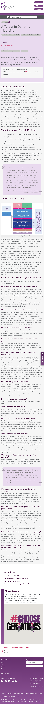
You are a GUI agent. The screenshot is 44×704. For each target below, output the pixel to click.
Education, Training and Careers (10, 51)
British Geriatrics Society (7, 45)
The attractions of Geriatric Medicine (16, 578)
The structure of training (12, 581)
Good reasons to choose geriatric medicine (18, 584)
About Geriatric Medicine (12, 576)
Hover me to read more (9, 22)
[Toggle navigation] (41, 14)
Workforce (24, 51)
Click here (28, 72)
